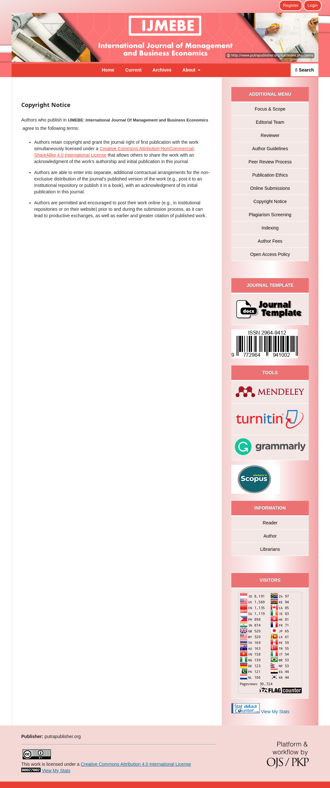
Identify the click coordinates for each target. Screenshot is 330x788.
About (189, 70)
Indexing (270, 227)
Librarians (270, 549)
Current (133, 70)
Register (290, 5)
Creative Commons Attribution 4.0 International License (136, 764)
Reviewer (270, 135)
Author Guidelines (270, 148)
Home (108, 70)
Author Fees (270, 241)
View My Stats (275, 711)
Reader (270, 522)
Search (304, 70)
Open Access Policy (270, 254)
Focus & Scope (270, 109)
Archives (161, 70)
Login (312, 5)
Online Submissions (270, 188)
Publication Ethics (270, 175)
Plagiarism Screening (270, 214)
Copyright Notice (270, 201)
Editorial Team (270, 122)
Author (270, 536)
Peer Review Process (270, 161)
